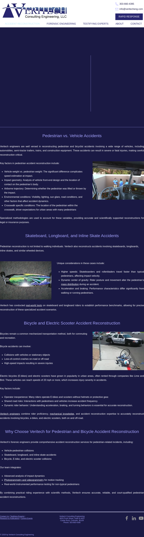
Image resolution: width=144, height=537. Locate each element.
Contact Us (4, 516)
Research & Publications (9, 518)
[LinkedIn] (134, 518)
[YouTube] (141, 518)
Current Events (27, 518)
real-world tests (34, 305)
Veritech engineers (10, 414)
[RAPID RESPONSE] (129, 16)
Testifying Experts (17, 516)
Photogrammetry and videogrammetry (24, 480)
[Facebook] (127, 518)
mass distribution (70, 284)
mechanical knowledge (62, 414)
